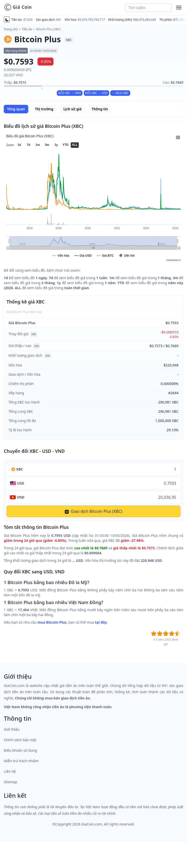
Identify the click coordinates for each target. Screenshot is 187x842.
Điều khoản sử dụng (20, 750)
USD (20, 483)
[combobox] (148, 8)
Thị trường (44, 109)
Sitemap (10, 781)
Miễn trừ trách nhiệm (21, 760)
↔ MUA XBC (120, 93)
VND (20, 497)
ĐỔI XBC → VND (69, 93)
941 (59, 20)
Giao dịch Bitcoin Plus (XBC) (93, 511)
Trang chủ (11, 29)
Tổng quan (16, 109)
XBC (19, 469)
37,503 (27, 20)
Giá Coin (18, 7)
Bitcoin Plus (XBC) (48, 29)
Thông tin (100, 109)
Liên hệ (10, 771)
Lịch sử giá (72, 109)
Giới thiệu (12, 729)
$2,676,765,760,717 (91, 20)
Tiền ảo (27, 29)
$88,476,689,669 (144, 20)
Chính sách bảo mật (20, 739)
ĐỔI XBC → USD (96, 93)
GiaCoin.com (91, 824)
